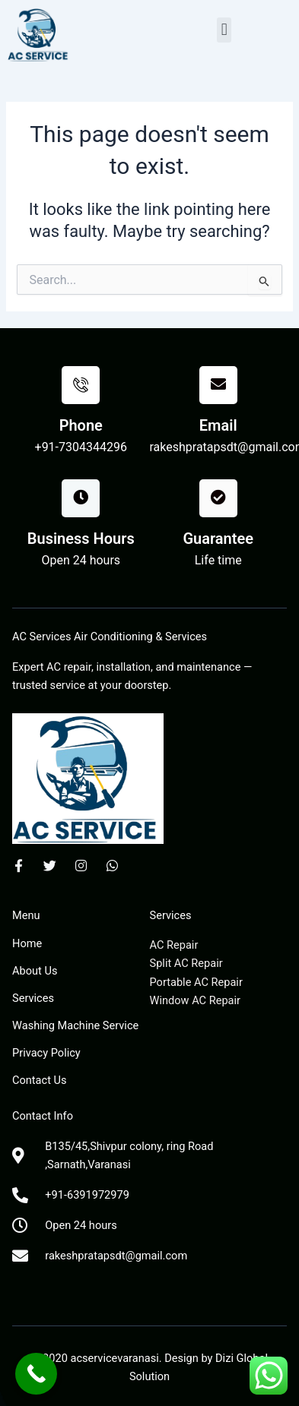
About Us (34, 971)
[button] (224, 30)
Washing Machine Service (75, 1025)
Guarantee (218, 538)
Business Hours (81, 538)
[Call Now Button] (36, 1374)
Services (33, 998)
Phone (81, 425)
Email (218, 425)
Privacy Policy (46, 1053)
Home (27, 943)
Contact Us (39, 1080)
